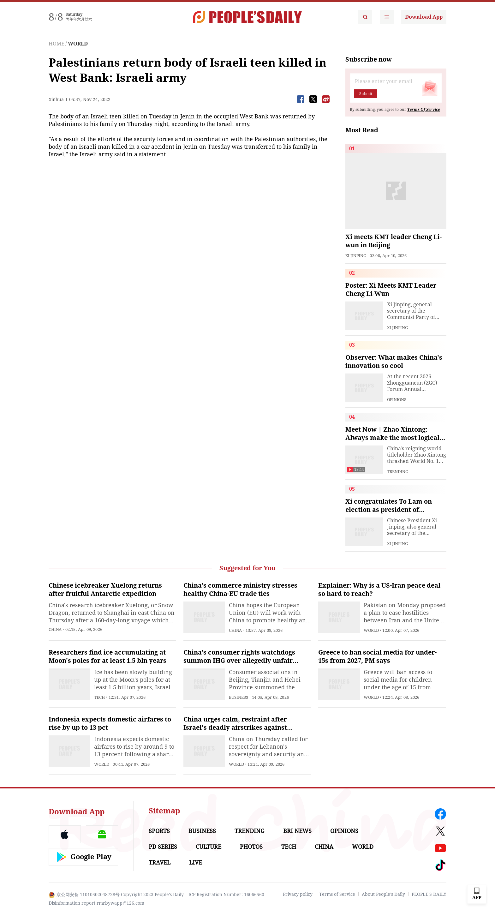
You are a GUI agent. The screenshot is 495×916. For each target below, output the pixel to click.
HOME (56, 44)
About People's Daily (383, 894)
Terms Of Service (423, 109)
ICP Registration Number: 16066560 (226, 894)
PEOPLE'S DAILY (429, 894)
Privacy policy (298, 894)
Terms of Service (337, 894)
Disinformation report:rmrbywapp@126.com (96, 903)
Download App (424, 17)
